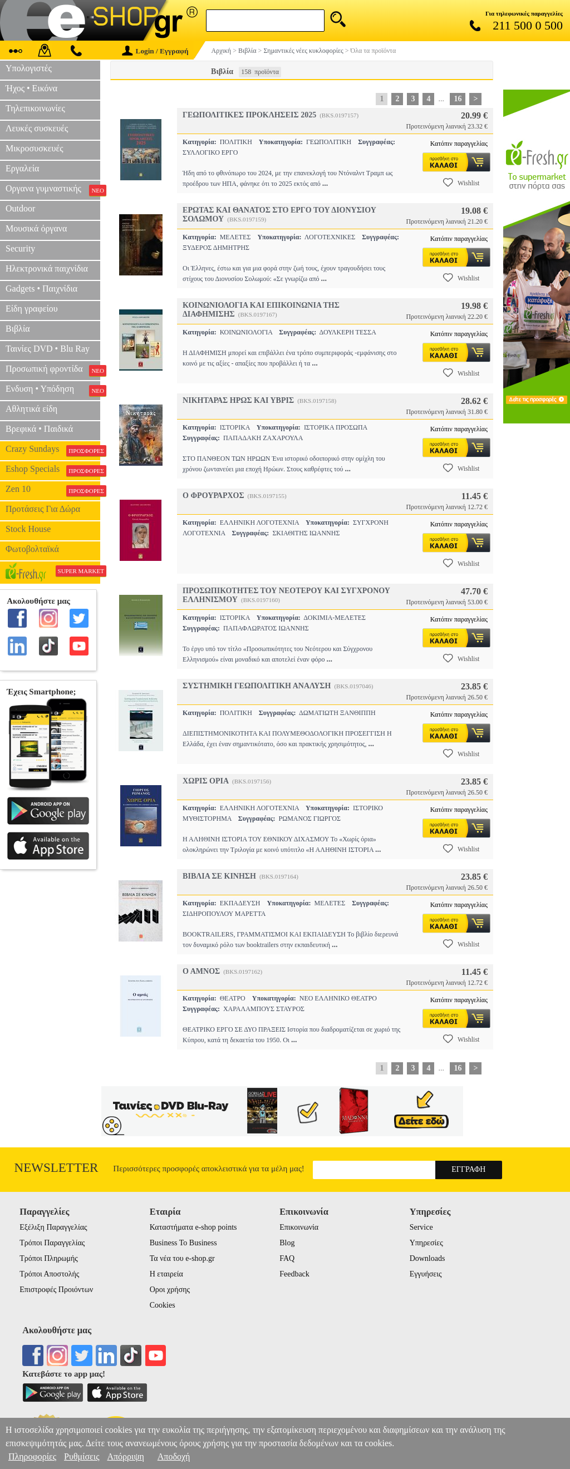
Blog (286, 1243)
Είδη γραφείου (32, 308)
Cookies (162, 1305)
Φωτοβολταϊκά (32, 549)
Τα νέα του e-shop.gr (182, 1258)
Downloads (427, 1258)
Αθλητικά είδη (31, 408)
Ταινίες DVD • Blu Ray (48, 348)
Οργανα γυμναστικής (53, 190)
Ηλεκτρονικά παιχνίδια (47, 268)
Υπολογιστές (29, 68)
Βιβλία (18, 328)
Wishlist (461, 183)
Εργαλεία (22, 168)
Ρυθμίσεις (81, 1456)
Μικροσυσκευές (34, 148)
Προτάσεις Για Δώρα (43, 509)
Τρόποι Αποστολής (49, 1274)
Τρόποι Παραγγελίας (52, 1243)
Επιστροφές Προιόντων (56, 1289)
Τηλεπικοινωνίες (35, 108)
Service (421, 1227)
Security (20, 248)
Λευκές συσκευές (37, 128)
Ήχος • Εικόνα (31, 88)
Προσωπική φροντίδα (53, 370)
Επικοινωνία (298, 1227)
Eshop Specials (53, 470)
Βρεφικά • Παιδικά (39, 428)
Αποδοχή (174, 1456)
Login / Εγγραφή (155, 51)
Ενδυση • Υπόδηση (53, 390)
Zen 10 (53, 490)
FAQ (286, 1258)
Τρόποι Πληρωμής (48, 1258)
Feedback (294, 1274)
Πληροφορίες (32, 1456)
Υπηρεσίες (426, 1243)
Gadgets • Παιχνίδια (41, 288)
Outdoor (20, 208)
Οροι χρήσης (170, 1289)
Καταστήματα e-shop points (193, 1227)
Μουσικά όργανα (36, 228)
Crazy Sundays (53, 450)
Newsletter (56, 1168)
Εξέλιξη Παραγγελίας (53, 1227)
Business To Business (183, 1243)
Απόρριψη (125, 1456)
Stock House (28, 529)
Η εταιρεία (166, 1274)
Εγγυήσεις (426, 1274)
